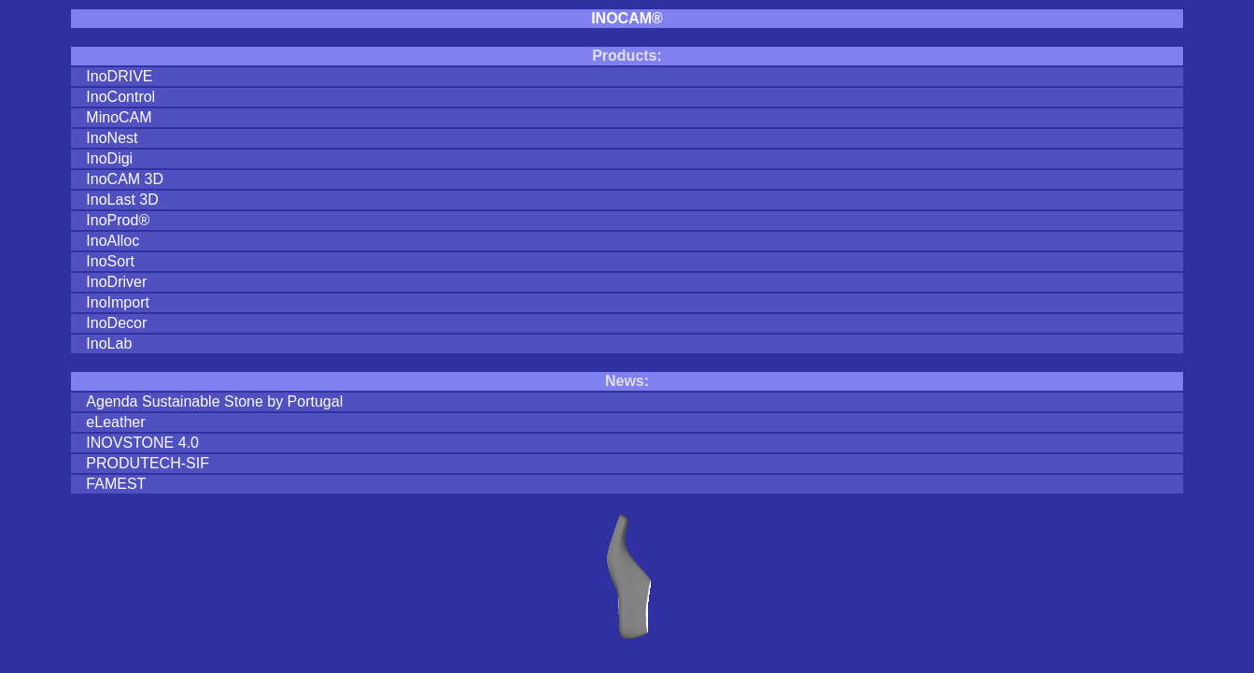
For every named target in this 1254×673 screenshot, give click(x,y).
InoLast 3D (122, 200)
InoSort (110, 261)
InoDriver (116, 282)
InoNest (111, 138)
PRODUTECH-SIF (147, 463)
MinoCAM (118, 117)
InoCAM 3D (124, 179)
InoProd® (117, 220)
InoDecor (116, 323)
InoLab (109, 343)
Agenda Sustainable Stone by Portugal (214, 401)
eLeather (115, 422)
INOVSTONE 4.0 (142, 443)
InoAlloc (112, 241)
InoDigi (109, 158)
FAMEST (116, 484)
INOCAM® (627, 18)
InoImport (117, 302)
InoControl (120, 97)
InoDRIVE (119, 76)
